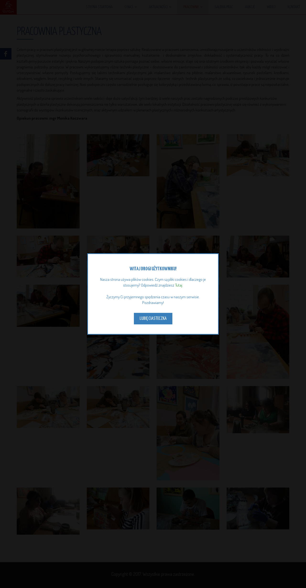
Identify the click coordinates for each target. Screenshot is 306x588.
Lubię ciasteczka (153, 318)
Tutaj (178, 285)
